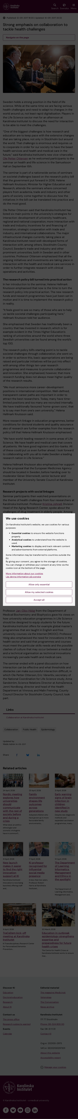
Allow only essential (39, 584)
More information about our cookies (24, 573)
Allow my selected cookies (39, 592)
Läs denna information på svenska (23, 576)
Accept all (39, 599)
